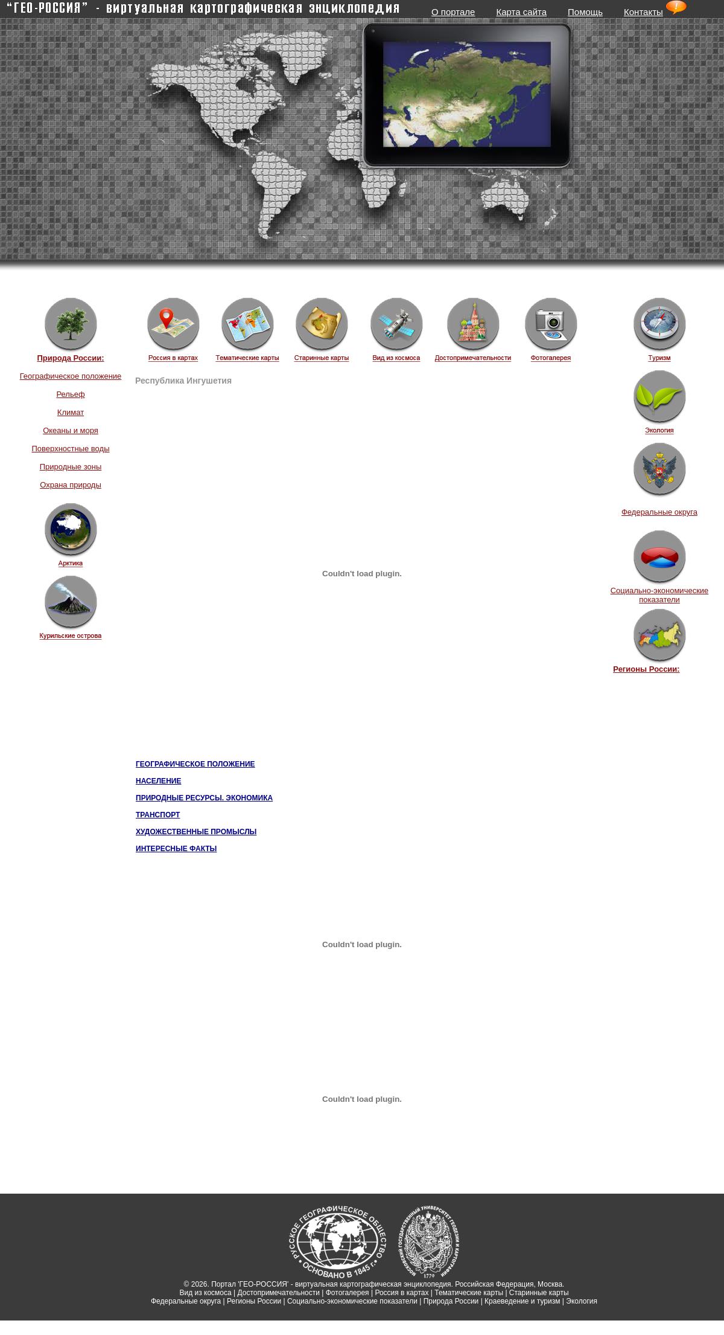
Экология (581, 1301)
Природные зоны (71, 466)
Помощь (585, 12)
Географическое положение (71, 376)
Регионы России (254, 1301)
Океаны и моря (70, 430)
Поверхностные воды (70, 448)
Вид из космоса (205, 1292)
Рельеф (70, 394)
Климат (70, 412)
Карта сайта (521, 12)
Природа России (451, 1301)
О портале (453, 12)
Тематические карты (468, 1292)
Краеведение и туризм (522, 1301)
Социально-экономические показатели (660, 595)
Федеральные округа (659, 511)
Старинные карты (539, 1292)
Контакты (643, 12)
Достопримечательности (279, 1292)
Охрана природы (70, 484)
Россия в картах (401, 1292)
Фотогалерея (347, 1292)
